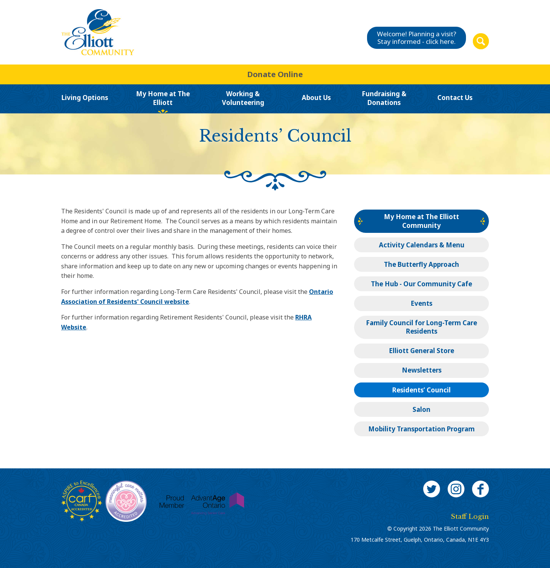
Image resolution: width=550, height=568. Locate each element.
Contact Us (454, 97)
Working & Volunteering (243, 98)
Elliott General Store (421, 350)
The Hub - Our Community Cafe (421, 283)
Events (421, 303)
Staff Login (470, 517)
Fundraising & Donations (384, 98)
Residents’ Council (421, 390)
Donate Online (275, 74)
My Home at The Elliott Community (421, 220)
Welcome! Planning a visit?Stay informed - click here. (416, 37)
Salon (421, 409)
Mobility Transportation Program (421, 428)
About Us (316, 97)
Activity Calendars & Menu (421, 244)
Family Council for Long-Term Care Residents (421, 327)
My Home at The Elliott (163, 98)
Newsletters (422, 370)
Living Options (84, 97)
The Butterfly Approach (421, 264)
